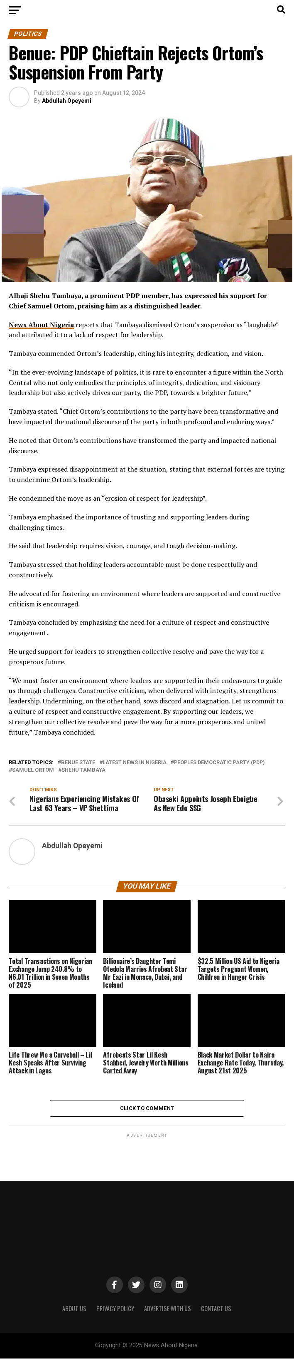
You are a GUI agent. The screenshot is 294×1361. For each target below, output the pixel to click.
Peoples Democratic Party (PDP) (219, 762)
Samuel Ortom (33, 770)
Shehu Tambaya (83, 770)
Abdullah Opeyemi (66, 100)
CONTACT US (216, 1311)
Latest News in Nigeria (135, 762)
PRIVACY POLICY (115, 1311)
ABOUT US (74, 1311)
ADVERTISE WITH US (167, 1311)
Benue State (78, 762)
